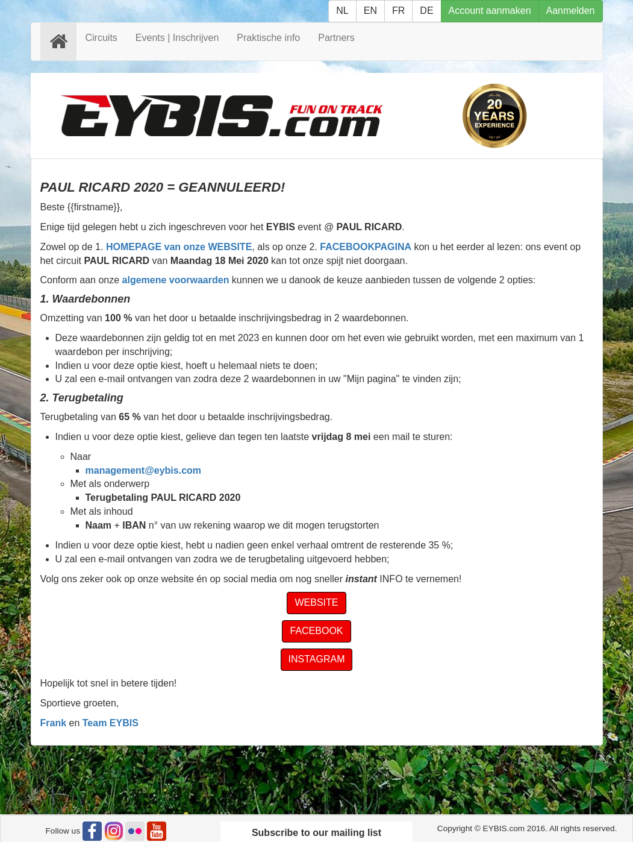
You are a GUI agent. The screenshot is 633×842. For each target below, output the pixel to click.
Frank (53, 723)
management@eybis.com (144, 470)
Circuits (101, 38)
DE (426, 10)
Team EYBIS (111, 723)
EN (370, 10)
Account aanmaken (490, 10)
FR (398, 10)
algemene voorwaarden (175, 280)
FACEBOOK (316, 631)
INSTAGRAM (316, 659)
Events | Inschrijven (177, 38)
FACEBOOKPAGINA (365, 247)
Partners (336, 38)
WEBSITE (316, 602)
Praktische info (268, 38)
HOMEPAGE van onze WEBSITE (179, 247)
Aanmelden (570, 10)
